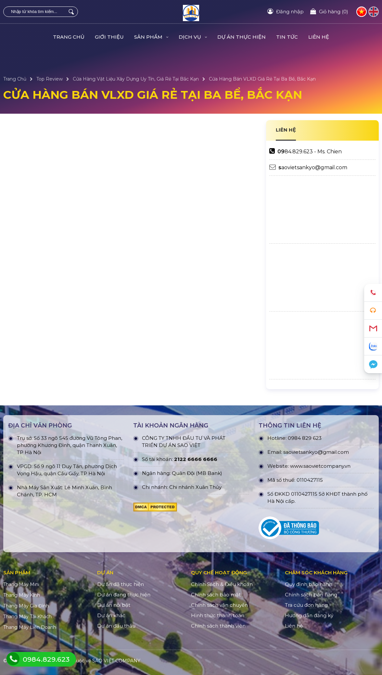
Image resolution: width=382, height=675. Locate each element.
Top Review (49, 79)
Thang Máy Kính (21, 595)
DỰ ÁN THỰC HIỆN (241, 37)
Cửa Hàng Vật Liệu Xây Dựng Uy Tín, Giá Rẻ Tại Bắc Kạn (136, 79)
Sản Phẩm (151, 37)
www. (296, 466)
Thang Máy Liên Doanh (29, 627)
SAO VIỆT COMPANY (116, 661)
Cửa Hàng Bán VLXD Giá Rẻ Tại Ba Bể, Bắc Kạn (262, 79)
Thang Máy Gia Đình (26, 606)
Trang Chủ (68, 37)
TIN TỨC (287, 37)
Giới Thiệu (109, 37)
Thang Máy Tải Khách (27, 616)
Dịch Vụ (193, 37)
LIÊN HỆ (286, 130)
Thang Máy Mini (21, 584)
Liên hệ (318, 37)
